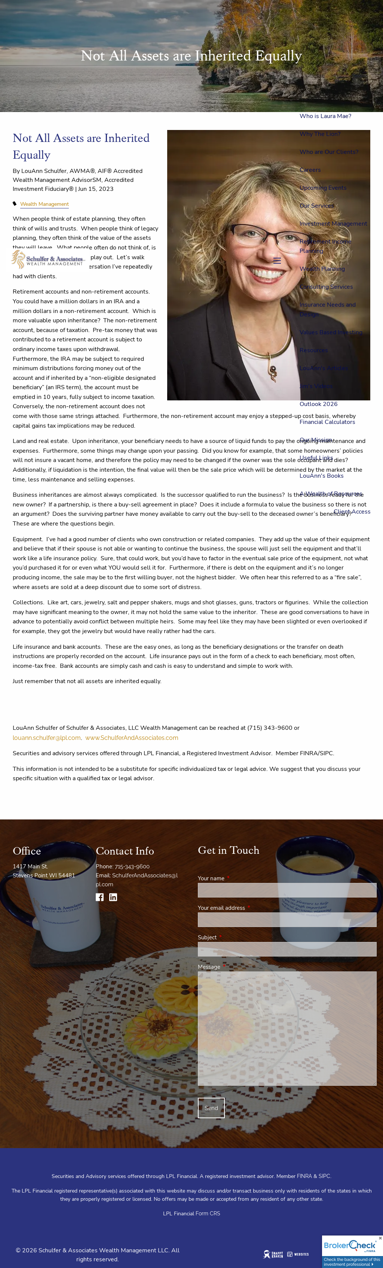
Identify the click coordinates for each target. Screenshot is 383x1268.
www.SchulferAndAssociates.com (131, 737)
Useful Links (316, 458)
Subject (233, 937)
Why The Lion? (320, 134)
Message (235, 967)
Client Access (352, 512)
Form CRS (208, 1213)
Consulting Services (326, 287)
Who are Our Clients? (329, 152)
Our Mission (316, 440)
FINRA (304, 1176)
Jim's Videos (316, 386)
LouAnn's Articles (324, 368)
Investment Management (333, 224)
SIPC (324, 1176)
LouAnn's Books (322, 476)
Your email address (248, 908)
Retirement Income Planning (326, 246)
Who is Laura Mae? (325, 116)
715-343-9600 (132, 866)
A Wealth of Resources (331, 494)
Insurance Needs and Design (328, 310)
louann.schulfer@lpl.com (47, 737)
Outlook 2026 (319, 404)
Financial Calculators (327, 422)
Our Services (317, 206)
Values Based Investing (331, 332)
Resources (314, 350)
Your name (237, 878)
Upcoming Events (323, 188)
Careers (310, 170)
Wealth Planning (322, 269)
